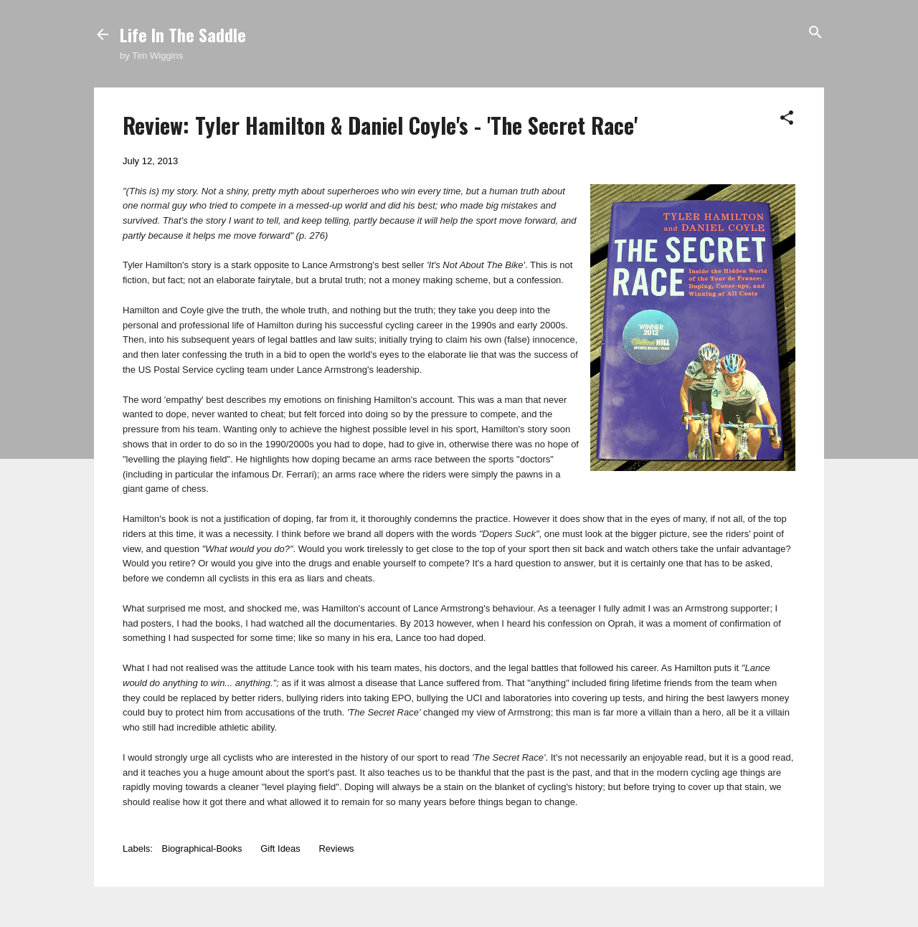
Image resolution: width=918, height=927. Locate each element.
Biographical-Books (202, 848)
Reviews (336, 848)
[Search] (815, 33)
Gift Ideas (280, 848)
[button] (786, 118)
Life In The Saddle (183, 34)
